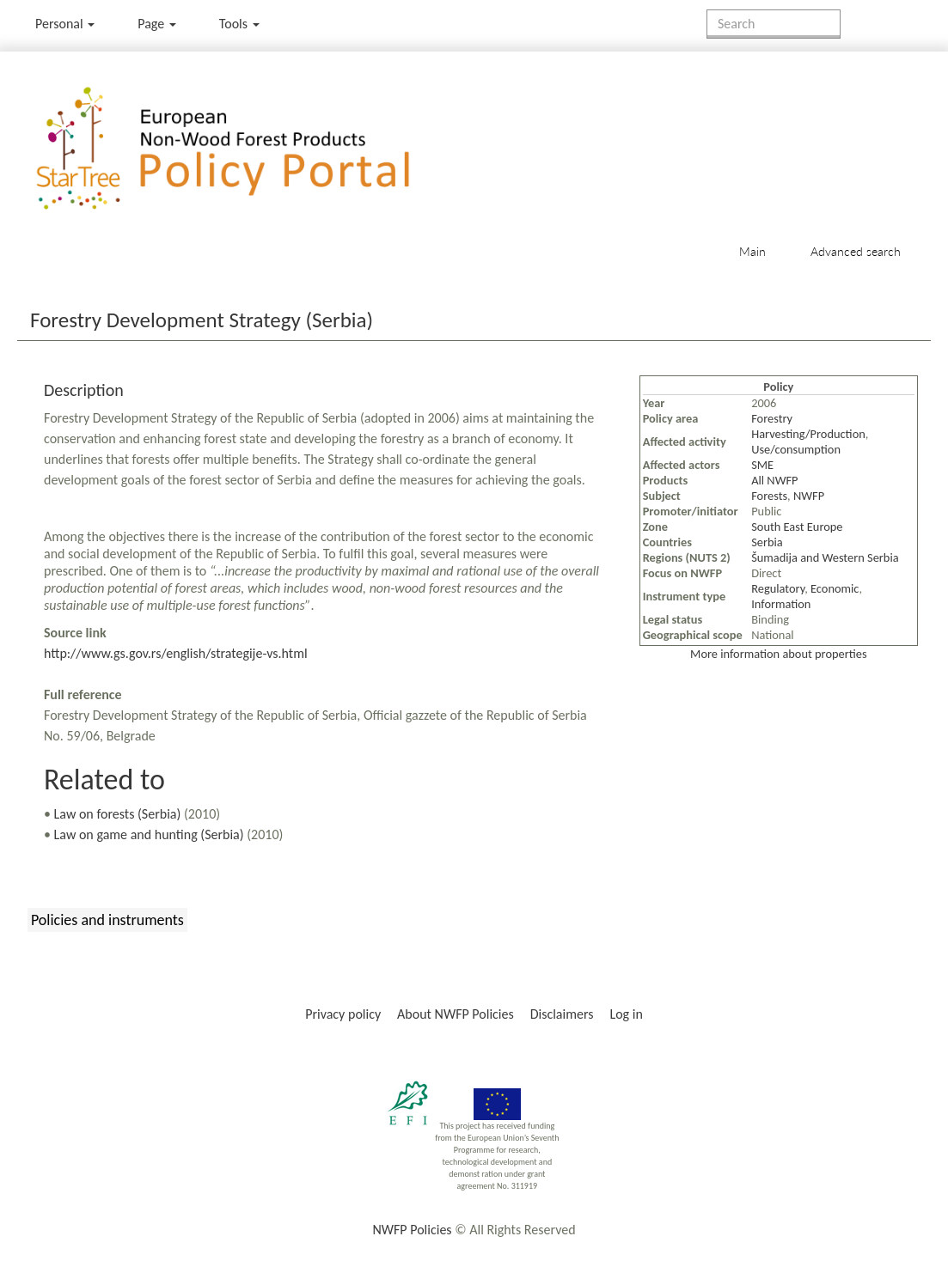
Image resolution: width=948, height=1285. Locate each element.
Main (752, 251)
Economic (834, 588)
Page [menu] (157, 23)
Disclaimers (562, 1014)
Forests (769, 495)
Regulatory (777, 588)
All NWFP (774, 480)
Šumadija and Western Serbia (824, 557)
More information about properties (778, 653)
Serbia (767, 542)
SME (762, 464)
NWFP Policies (411, 1229)
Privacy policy (343, 1014)
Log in (625, 1014)
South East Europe (796, 526)
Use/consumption (796, 449)
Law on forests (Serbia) (117, 814)
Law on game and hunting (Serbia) (149, 834)
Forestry (771, 418)
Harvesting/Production (808, 434)
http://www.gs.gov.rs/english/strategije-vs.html (176, 653)
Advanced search (855, 251)
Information (780, 604)
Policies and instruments (107, 919)
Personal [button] (65, 23)
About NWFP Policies (455, 1014)
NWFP (808, 495)
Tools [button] (239, 23)
